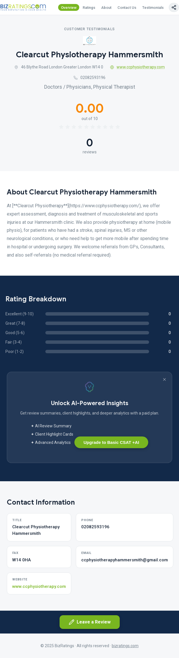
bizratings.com (125, 645)
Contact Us (126, 7)
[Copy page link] (174, 7)
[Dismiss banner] (164, 379)
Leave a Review (90, 622)
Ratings (89, 7)
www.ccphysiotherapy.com (137, 67)
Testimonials (153, 7)
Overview (69, 7)
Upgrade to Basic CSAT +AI (111, 442)
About (106, 7)
